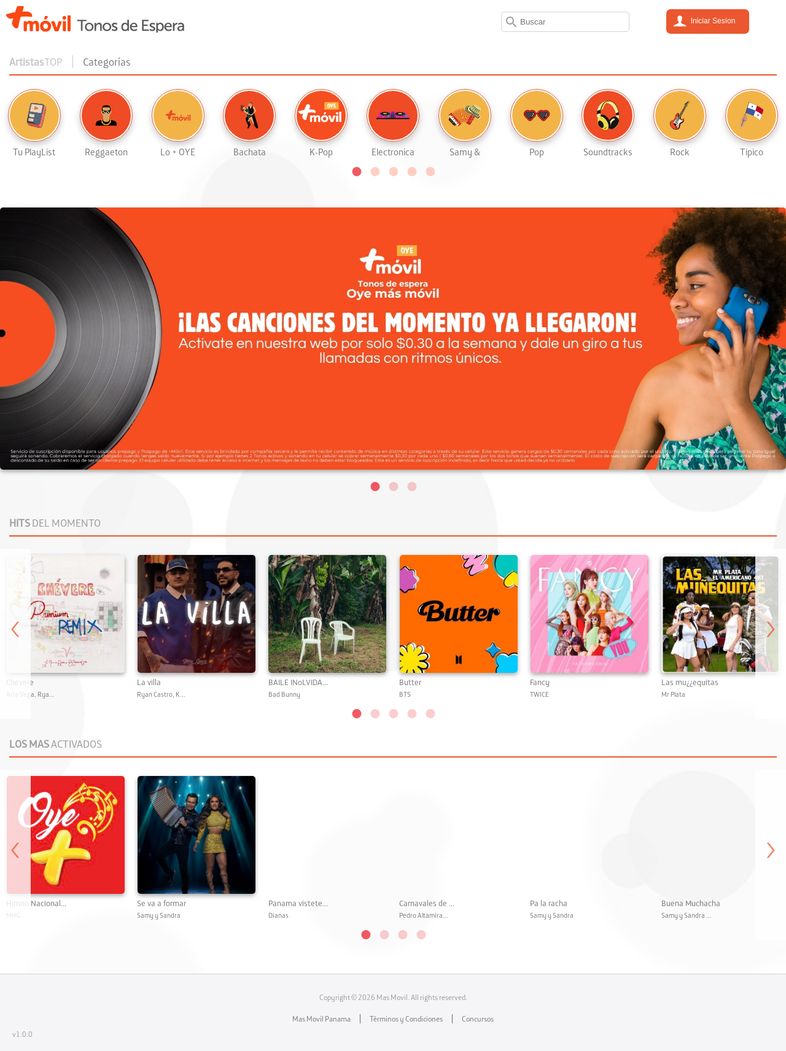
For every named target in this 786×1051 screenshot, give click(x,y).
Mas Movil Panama (321, 1018)
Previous (15, 634)
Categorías (107, 61)
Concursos (478, 1018)
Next (770, 634)
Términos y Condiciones (406, 1018)
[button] (356, 171)
